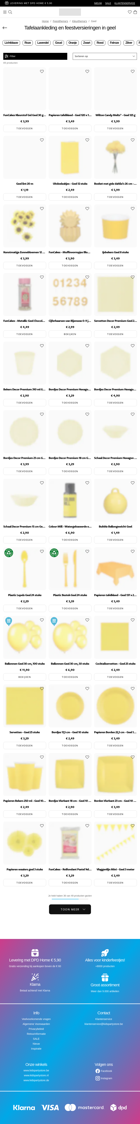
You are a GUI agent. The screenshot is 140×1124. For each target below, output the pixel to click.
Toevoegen (24, 128)
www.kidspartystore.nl (36, 1075)
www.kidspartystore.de (36, 1080)
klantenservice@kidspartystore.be (104, 1024)
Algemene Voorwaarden (36, 1024)
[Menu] (5, 12)
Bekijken (70, 334)
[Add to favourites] (42, 71)
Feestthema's (60, 21)
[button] (105, 56)
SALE (108, 3)
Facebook (106, 1071)
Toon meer (73, 909)
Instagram (106, 1078)
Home (45, 21)
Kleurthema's (79, 21)
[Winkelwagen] (135, 12)
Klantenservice (103, 1019)
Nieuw (36, 1043)
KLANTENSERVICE (124, 3)
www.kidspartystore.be (36, 1070)
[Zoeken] (10, 12)
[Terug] (5, 27)
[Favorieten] (130, 12)
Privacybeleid (36, 1028)
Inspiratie (36, 1048)
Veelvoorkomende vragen (36, 1019)
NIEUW (98, 3)
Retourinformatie (36, 1033)
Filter (10, 56)
